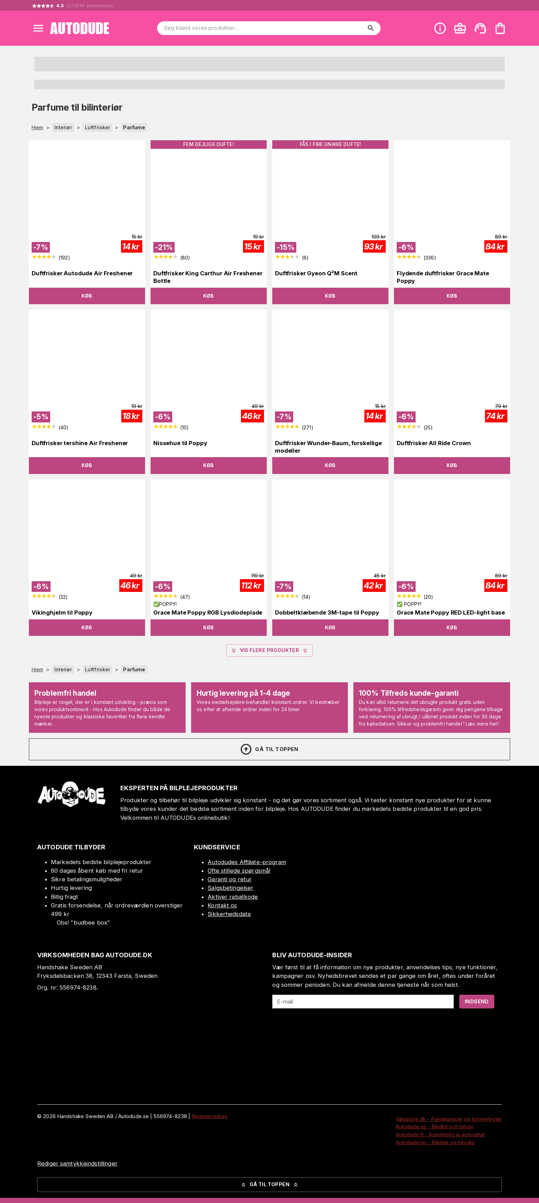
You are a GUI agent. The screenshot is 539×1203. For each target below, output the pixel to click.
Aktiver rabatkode (233, 896)
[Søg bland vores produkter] (264, 28)
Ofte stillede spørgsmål (239, 870)
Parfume (134, 127)
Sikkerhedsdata (229, 913)
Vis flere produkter (269, 650)
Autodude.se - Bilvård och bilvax (434, 1126)
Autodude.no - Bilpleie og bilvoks (435, 1142)
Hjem (37, 127)
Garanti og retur (230, 879)
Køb (86, 296)
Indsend (477, 1001)
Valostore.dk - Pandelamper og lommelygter (449, 1119)
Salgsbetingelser (230, 887)
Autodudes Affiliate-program (247, 862)
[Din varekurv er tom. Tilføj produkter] (500, 28)
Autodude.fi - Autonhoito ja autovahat (440, 1134)
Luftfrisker (97, 127)
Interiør (63, 127)
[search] (371, 28)
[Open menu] (38, 28)
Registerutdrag (210, 1116)
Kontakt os (222, 905)
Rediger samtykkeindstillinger (77, 1163)
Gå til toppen (269, 749)
